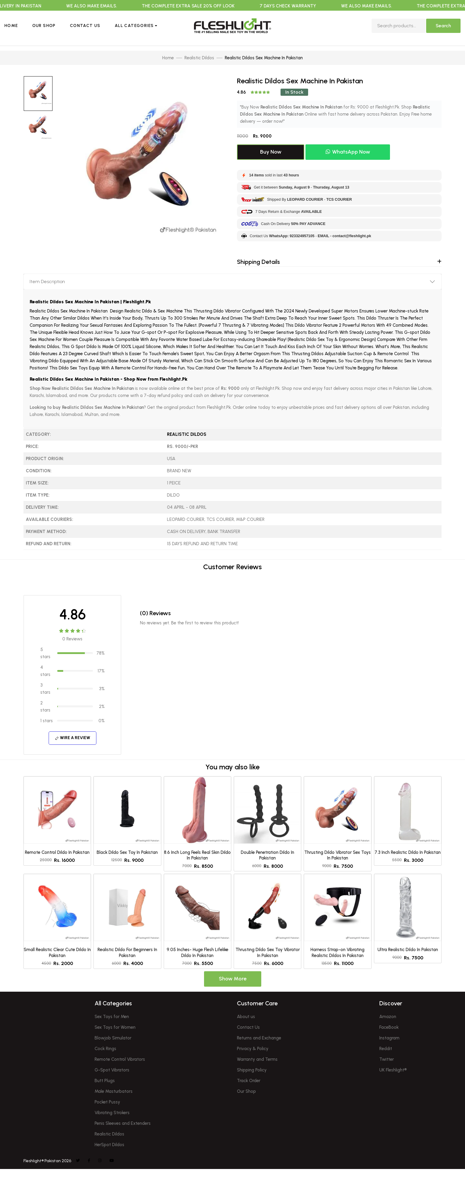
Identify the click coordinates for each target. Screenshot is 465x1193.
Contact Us (85, 25)
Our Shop (44, 25)
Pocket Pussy (107, 1102)
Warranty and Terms (257, 1059)
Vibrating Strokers (112, 1112)
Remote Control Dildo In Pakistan (57, 852)
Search (443, 25)
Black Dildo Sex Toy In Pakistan (127, 852)
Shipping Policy (252, 1070)
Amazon (387, 1016)
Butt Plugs (105, 1080)
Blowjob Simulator (113, 1038)
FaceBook (389, 1027)
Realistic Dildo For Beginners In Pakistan (127, 952)
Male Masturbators (114, 1091)
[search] (399, 26)
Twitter (386, 1059)
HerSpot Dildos (109, 1144)
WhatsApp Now (348, 152)
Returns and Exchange (259, 1038)
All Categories (134, 25)
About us (246, 1016)
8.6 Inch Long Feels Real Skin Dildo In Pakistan (197, 855)
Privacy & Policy (252, 1048)
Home (11, 25)
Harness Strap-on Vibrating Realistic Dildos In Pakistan (337, 952)
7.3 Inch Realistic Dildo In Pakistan (408, 852)
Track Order (248, 1080)
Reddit (385, 1048)
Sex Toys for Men (112, 1016)
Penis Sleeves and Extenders (123, 1123)
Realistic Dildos (186, 434)
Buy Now (270, 152)
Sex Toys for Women (115, 1027)
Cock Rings (105, 1048)
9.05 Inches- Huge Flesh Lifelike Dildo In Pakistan (197, 952)
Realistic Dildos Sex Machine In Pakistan (74, 379)
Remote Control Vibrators (120, 1059)
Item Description (47, 281)
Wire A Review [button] (72, 737)
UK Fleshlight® (393, 1070)
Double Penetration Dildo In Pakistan (267, 855)
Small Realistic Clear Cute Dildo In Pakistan (57, 952)
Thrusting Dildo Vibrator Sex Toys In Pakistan (337, 855)
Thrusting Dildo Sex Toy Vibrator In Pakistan (267, 952)
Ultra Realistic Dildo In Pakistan (408, 949)
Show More (232, 978)
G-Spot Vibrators (112, 1070)
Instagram (389, 1038)
